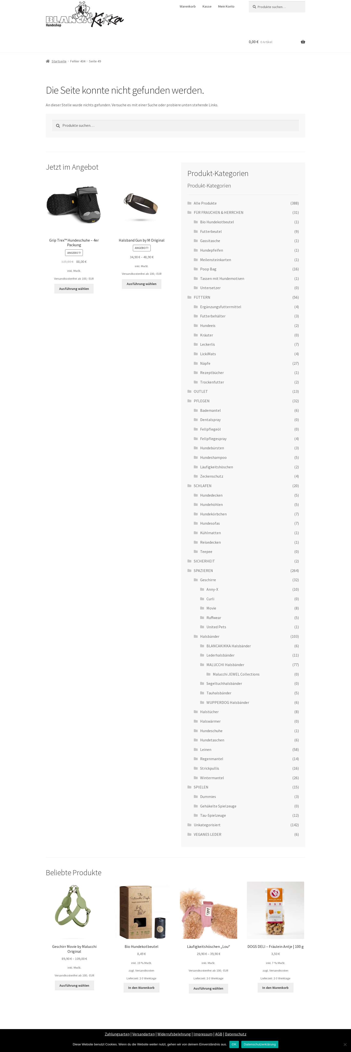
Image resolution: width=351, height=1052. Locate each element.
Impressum (203, 1034)
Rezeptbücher (212, 372)
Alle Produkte (205, 203)
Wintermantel (212, 777)
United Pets (216, 626)
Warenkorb (188, 6)
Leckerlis (207, 344)
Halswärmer (210, 721)
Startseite (59, 61)
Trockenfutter (212, 382)
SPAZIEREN (203, 570)
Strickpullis (209, 768)
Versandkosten (144, 970)
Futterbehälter (212, 316)
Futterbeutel (211, 231)
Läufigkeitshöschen (216, 466)
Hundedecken (211, 495)
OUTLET (201, 391)
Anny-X (212, 589)
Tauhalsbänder (218, 692)
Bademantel (210, 410)
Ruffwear (213, 617)
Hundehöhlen (211, 504)
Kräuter (206, 335)
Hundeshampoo (213, 457)
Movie (211, 608)
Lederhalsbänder (220, 655)
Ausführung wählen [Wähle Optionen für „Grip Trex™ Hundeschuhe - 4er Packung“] (74, 288)
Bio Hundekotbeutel (217, 221)
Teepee (206, 551)
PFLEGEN (202, 400)
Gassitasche (210, 240)
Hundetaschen (212, 739)
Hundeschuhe (211, 730)
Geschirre (208, 579)
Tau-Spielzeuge (213, 815)
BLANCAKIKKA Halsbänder (228, 645)
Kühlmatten (210, 532)
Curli (210, 598)
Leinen (205, 749)
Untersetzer (210, 287)
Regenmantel (211, 758)
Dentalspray (210, 419)
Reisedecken (210, 542)
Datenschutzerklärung (260, 1044)
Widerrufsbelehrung (174, 1034)
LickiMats (208, 353)
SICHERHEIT (204, 561)
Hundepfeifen (211, 250)
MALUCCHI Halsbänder (225, 664)
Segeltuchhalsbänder (224, 683)
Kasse (207, 6)
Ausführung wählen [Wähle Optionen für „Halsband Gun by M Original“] (141, 284)
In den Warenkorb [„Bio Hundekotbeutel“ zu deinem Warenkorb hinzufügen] (141, 987)
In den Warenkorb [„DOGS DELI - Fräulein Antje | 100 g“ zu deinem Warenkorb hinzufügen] (275, 987)
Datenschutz (235, 1034)
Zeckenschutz (211, 476)
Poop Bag (208, 268)
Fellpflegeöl (210, 429)
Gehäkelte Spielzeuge (218, 806)
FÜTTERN (202, 297)
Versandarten (143, 1034)
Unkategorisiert (207, 824)
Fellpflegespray (213, 438)
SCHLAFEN (203, 485)
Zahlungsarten (117, 1034)
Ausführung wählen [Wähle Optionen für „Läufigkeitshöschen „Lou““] (208, 988)
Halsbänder (209, 636)
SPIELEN (201, 787)
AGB (218, 1034)
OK (234, 1044)
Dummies (208, 796)
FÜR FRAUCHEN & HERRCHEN (219, 212)
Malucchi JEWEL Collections (236, 674)
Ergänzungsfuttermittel (220, 306)
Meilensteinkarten (215, 259)
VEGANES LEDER (207, 834)
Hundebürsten (212, 447)
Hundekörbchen (213, 513)
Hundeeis (207, 325)
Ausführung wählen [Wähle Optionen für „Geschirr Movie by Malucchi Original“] (74, 985)
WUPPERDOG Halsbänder (227, 702)
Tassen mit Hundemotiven (222, 278)
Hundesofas (210, 523)
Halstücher (209, 711)
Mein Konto (226, 6)
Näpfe (205, 363)
